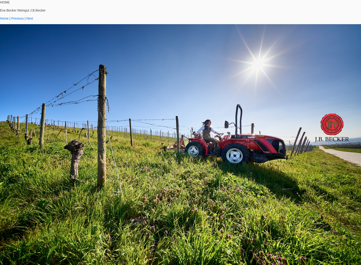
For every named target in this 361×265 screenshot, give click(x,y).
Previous (17, 18)
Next (29, 18)
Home (4, 18)
